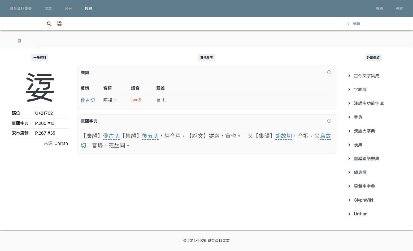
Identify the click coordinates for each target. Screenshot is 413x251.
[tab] (20, 41)
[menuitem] (373, 76)
